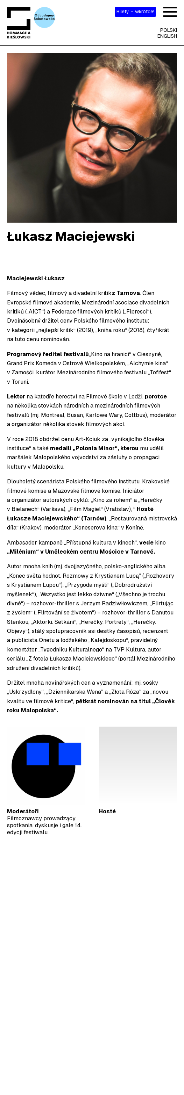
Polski (168, 30)
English (167, 36)
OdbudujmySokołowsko (44, 17)
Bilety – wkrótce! (135, 11)
